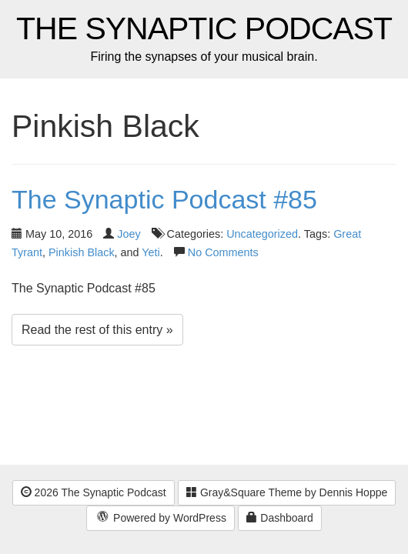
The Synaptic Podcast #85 (164, 199)
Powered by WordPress (160, 518)
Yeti (150, 252)
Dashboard (279, 518)
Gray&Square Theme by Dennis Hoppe (286, 492)
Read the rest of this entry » (97, 329)
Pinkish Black (81, 252)
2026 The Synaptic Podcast (93, 492)
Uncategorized (262, 234)
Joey (128, 234)
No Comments (223, 252)
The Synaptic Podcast (204, 29)
